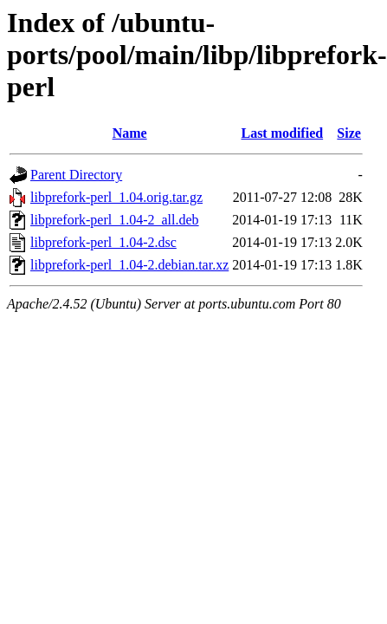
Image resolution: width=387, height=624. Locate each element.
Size (349, 133)
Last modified (282, 133)
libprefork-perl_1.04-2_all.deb (114, 219)
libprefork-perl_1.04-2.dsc (103, 242)
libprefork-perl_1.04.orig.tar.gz (116, 197)
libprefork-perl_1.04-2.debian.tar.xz (129, 264)
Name (130, 133)
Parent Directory (76, 174)
